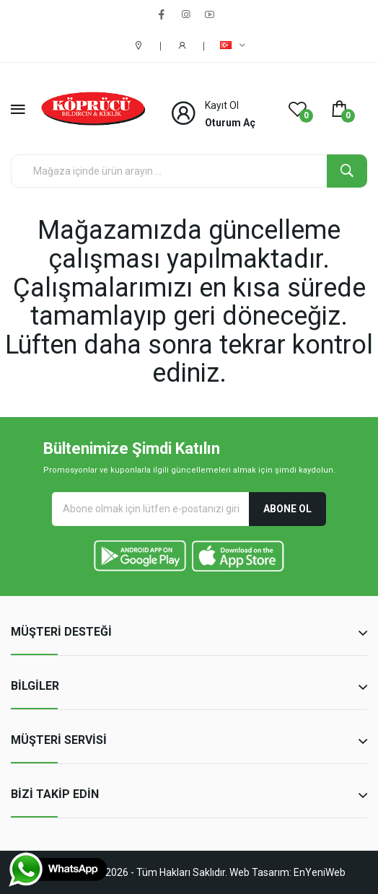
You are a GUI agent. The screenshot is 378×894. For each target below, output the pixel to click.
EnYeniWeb (320, 872)
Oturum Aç (230, 122)
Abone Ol (287, 508)
